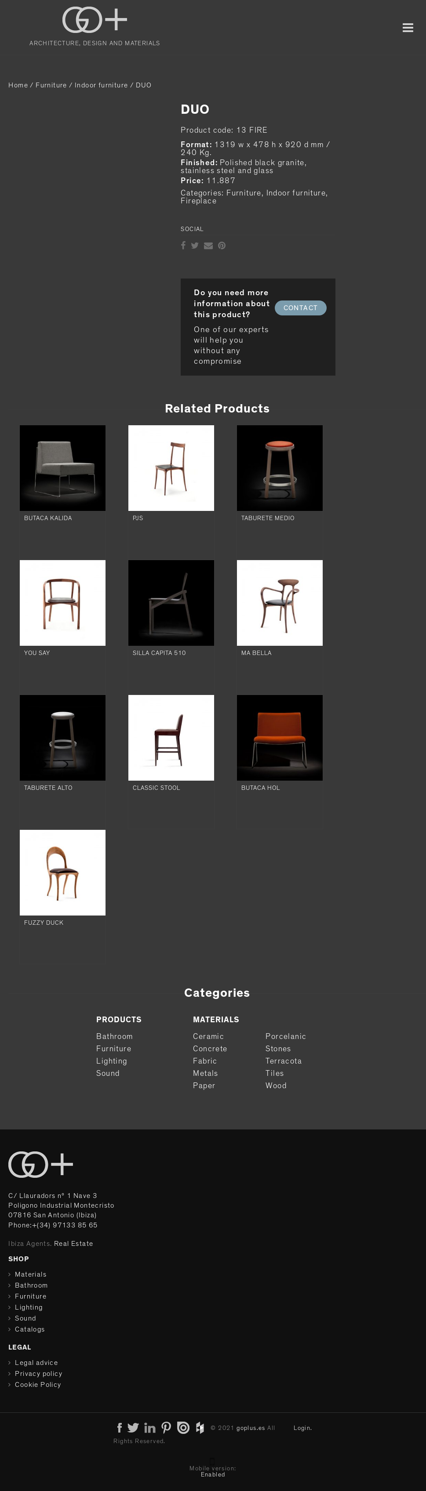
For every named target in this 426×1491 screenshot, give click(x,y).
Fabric (205, 1061)
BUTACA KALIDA (48, 518)
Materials (31, 1274)
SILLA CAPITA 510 (159, 653)
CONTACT (301, 307)
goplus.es (251, 1428)
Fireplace (199, 201)
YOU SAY (37, 653)
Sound (108, 1074)
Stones (278, 1049)
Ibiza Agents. (30, 1243)
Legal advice (36, 1362)
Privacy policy (38, 1373)
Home (18, 85)
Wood (276, 1086)
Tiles (275, 1074)
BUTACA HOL (260, 788)
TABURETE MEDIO (268, 518)
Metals (205, 1074)
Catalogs (30, 1329)
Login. (303, 1428)
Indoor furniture (101, 85)
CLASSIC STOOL (156, 788)
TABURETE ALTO (48, 788)
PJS (138, 518)
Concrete (210, 1049)
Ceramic (208, 1037)
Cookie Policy (38, 1384)
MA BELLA (256, 653)
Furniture (51, 85)
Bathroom (114, 1037)
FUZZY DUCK (44, 923)
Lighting (111, 1061)
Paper (204, 1086)
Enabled (213, 1475)
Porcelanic (286, 1037)
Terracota (284, 1061)
